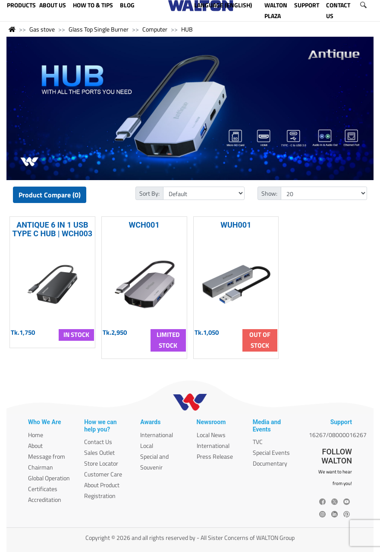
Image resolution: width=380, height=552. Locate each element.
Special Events (271, 452)
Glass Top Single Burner (99, 29)
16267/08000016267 (338, 434)
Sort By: (149, 193)
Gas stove (42, 29)
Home (35, 434)
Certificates (42, 488)
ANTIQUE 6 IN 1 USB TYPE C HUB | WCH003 (53, 229)
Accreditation (44, 499)
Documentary (270, 463)
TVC (258, 441)
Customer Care (103, 474)
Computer (154, 29)
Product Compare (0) (50, 195)
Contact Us (98, 441)
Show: (269, 193)
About (35, 445)
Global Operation (49, 477)
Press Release (215, 456)
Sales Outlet (99, 452)
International (156, 434)
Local (146, 445)
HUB (187, 29)
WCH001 (144, 224)
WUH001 (235, 224)
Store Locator (101, 463)
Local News (211, 434)
